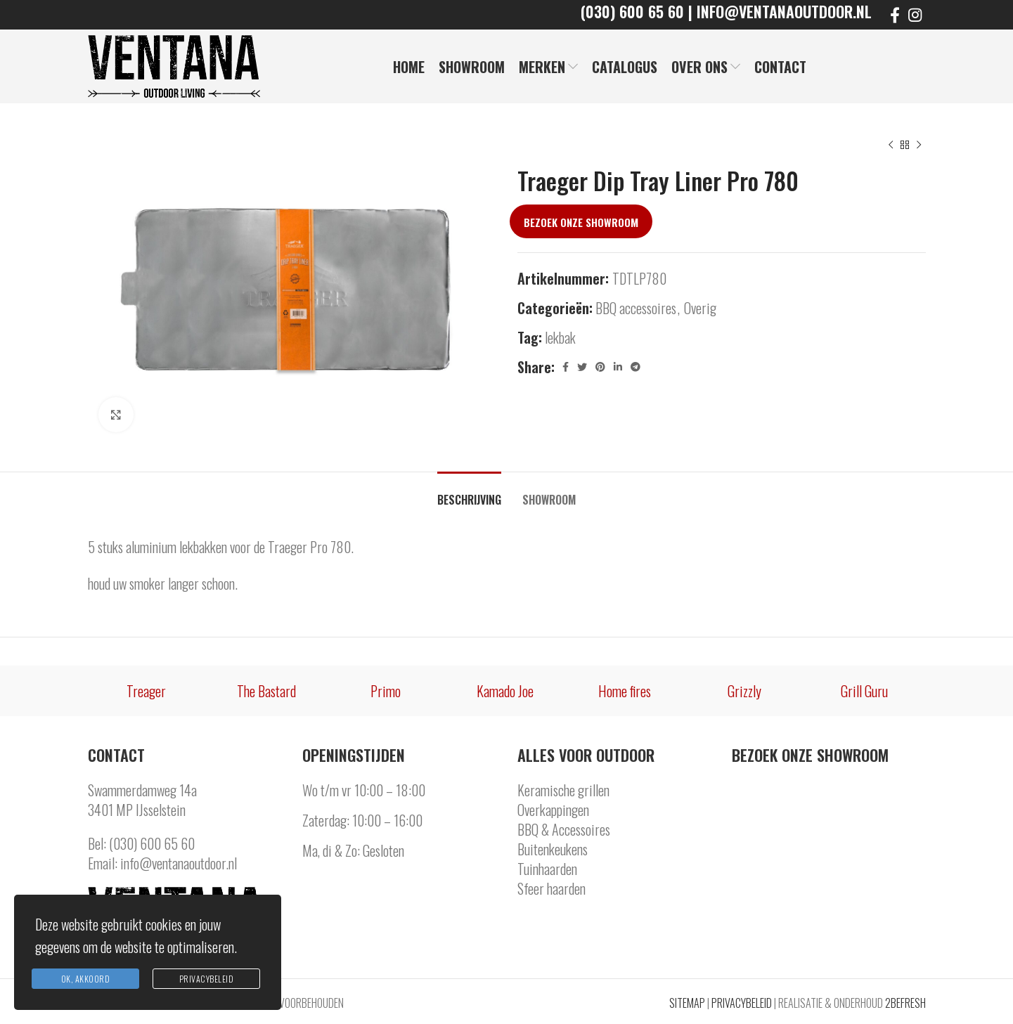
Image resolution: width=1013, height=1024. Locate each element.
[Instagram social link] (915, 15)
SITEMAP (687, 1002)
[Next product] (919, 145)
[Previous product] (891, 145)
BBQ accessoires (635, 307)
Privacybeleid (206, 979)
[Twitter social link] (582, 367)
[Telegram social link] (635, 367)
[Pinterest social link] (600, 367)
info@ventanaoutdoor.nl (178, 863)
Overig (700, 307)
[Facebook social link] (895, 15)
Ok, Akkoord (85, 979)
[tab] (469, 493)
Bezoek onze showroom (581, 222)
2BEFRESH (905, 1002)
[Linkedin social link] (617, 367)
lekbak (560, 337)
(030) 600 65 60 (152, 843)
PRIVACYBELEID (741, 1002)
